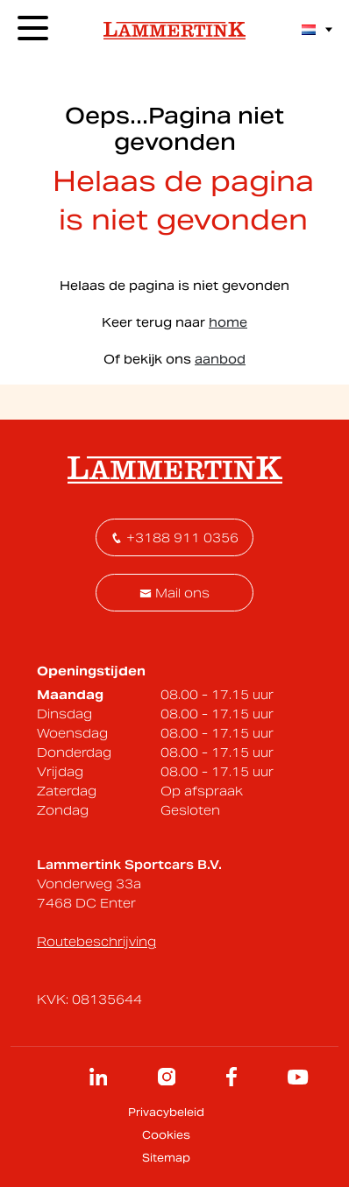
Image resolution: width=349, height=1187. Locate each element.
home (228, 322)
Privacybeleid (166, 1112)
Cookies (166, 1134)
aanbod (220, 359)
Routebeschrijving (96, 942)
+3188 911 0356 (174, 538)
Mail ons (174, 593)
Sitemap (166, 1157)
